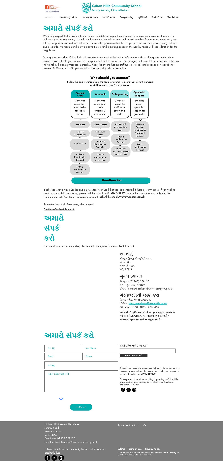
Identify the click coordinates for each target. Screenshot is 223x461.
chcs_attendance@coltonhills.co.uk (115, 246)
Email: (48, 442)
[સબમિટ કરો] (81, 407)
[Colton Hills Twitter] (128, 390)
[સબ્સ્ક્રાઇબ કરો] (133, 355)
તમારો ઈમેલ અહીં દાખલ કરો (133, 346)
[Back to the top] (133, 425)
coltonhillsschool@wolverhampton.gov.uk (121, 196)
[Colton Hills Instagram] (134, 390)
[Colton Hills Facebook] (123, 390)
